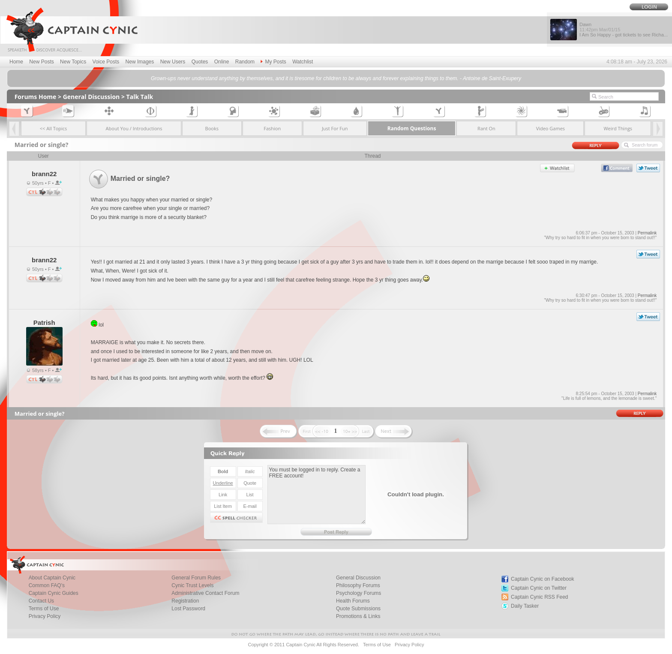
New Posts (41, 62)
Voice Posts (106, 62)
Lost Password (188, 609)
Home (16, 62)
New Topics (73, 62)
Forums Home (36, 97)
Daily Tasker (525, 606)
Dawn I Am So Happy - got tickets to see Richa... (623, 29)
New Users (173, 62)
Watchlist (302, 62)
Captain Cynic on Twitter (539, 588)
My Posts (273, 62)
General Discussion (91, 97)
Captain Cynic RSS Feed (539, 597)
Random (245, 62)
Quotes (200, 62)
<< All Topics (53, 128)
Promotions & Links (358, 616)
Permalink (647, 233)
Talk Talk (139, 97)
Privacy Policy (45, 616)
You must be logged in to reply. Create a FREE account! (316, 494)
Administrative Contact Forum (205, 593)
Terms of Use (377, 644)
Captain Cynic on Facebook (542, 579)
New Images (140, 62)
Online (221, 62)
